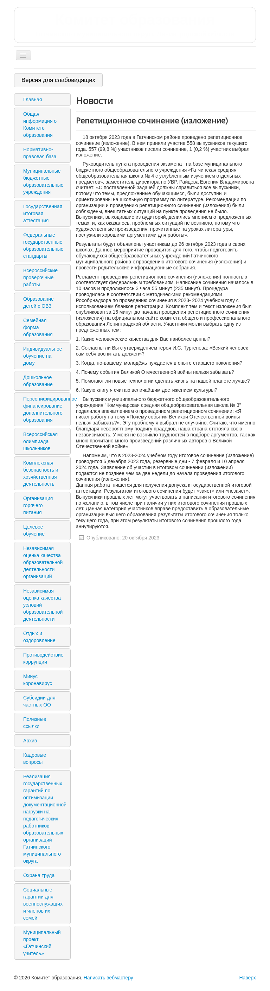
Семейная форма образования (37, 327)
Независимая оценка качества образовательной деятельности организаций (43, 562)
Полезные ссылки (34, 722)
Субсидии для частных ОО (39, 701)
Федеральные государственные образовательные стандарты (43, 245)
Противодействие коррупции (43, 658)
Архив (30, 740)
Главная (32, 99)
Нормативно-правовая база (39, 153)
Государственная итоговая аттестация (42, 213)
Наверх (247, 977)
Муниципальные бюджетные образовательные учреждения (43, 181)
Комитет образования (135, 24)
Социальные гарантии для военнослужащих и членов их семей (43, 904)
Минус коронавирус (37, 679)
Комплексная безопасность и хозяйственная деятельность (40, 473)
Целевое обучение (34, 530)
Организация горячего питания (38, 505)
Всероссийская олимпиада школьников (40, 441)
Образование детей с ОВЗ (38, 302)
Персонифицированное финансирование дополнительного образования (46, 409)
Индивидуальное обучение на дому (42, 356)
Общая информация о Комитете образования (40, 124)
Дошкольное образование (38, 381)
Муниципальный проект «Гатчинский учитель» (42, 942)
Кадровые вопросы (34, 758)
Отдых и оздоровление (39, 637)
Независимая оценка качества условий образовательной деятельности (43, 605)
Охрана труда (38, 875)
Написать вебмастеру (108, 977)
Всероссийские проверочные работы (40, 277)
